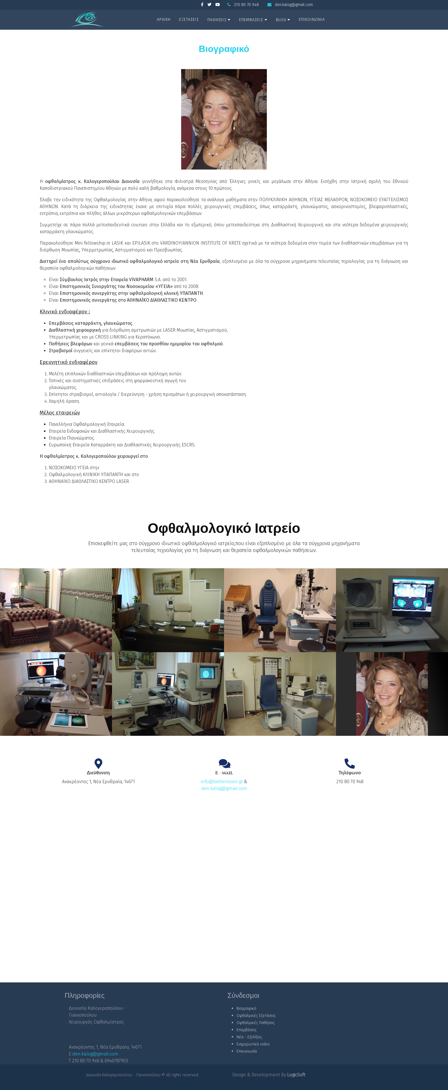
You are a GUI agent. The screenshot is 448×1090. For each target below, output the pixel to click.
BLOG (281, 19)
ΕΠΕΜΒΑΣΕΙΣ (251, 19)
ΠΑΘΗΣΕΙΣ (217, 19)
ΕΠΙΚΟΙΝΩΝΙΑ (312, 19)
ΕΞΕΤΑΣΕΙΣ (189, 19)
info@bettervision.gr (222, 781)
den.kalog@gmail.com (294, 4)
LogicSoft (296, 1074)
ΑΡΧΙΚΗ (164, 19)
